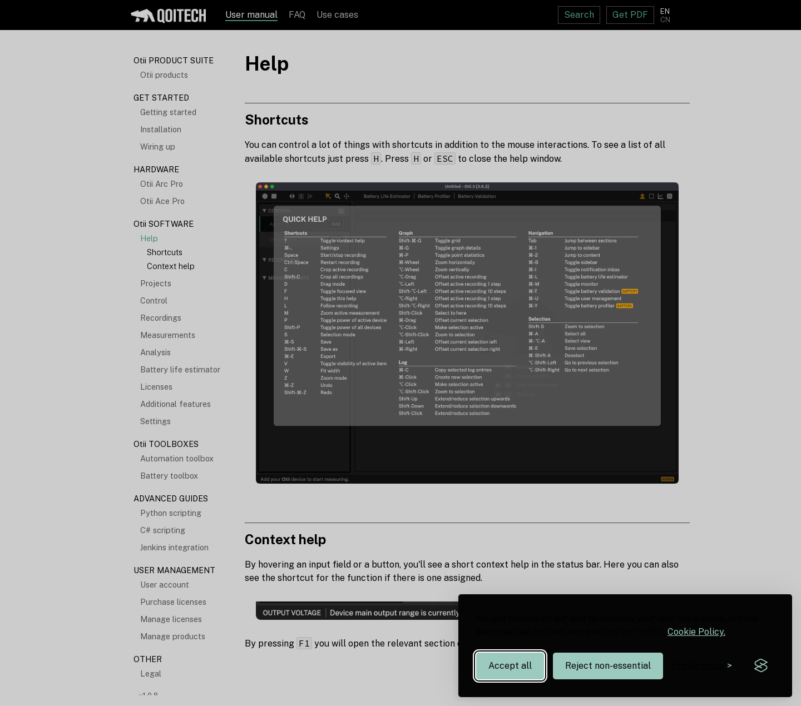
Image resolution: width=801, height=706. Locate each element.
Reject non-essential (608, 665)
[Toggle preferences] (702, 665)
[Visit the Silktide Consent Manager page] (761, 666)
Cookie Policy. (696, 632)
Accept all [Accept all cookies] (510, 665)
